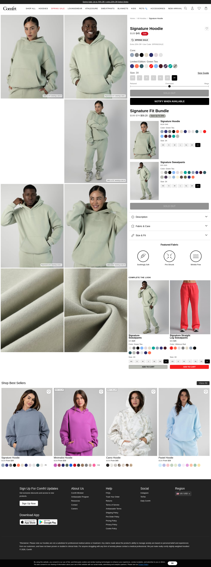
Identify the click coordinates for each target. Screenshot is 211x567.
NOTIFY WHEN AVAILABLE (170, 101)
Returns (109, 501)
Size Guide (203, 73)
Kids (133, 9)
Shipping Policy (112, 513)
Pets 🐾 (143, 9)
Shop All (31, 9)
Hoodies (43, 9)
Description (169, 217)
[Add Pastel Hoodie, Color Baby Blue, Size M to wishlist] (206, 392)
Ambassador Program (80, 497)
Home (132, 18)
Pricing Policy (111, 521)
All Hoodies (141, 18)
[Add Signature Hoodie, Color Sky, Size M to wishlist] (49, 392)
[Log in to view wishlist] (199, 8)
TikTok (143, 497)
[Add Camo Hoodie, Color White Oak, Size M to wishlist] (153, 392)
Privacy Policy (111, 525)
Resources (75, 501)
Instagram (145, 493)
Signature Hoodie (170, 121)
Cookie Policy (111, 529)
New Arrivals (175, 9)
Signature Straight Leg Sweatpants (180, 336)
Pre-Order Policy (112, 517)
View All (203, 383)
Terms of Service (112, 505)
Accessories (158, 9)
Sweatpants (108, 9)
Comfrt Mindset (77, 493)
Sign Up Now (29, 503)
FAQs (108, 493)
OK (172, 563)
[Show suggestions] (183, 493)
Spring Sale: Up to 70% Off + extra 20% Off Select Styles (105, 2)
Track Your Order (113, 497)
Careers (74, 509)
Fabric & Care (169, 226)
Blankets (123, 9)
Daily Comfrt (145, 501)
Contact (74, 505)
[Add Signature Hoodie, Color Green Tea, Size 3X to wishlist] (207, 28)
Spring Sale (58, 9)
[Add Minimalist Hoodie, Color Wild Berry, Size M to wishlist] (101, 392)
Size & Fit (169, 235)
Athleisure (91, 9)
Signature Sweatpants (172, 162)
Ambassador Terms (113, 509)
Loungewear (75, 9)
